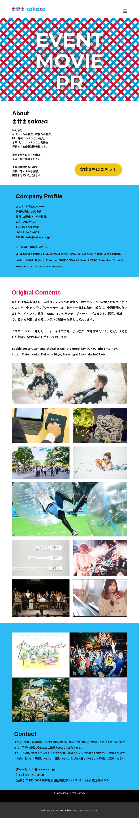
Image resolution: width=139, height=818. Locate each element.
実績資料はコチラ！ (98, 169)
